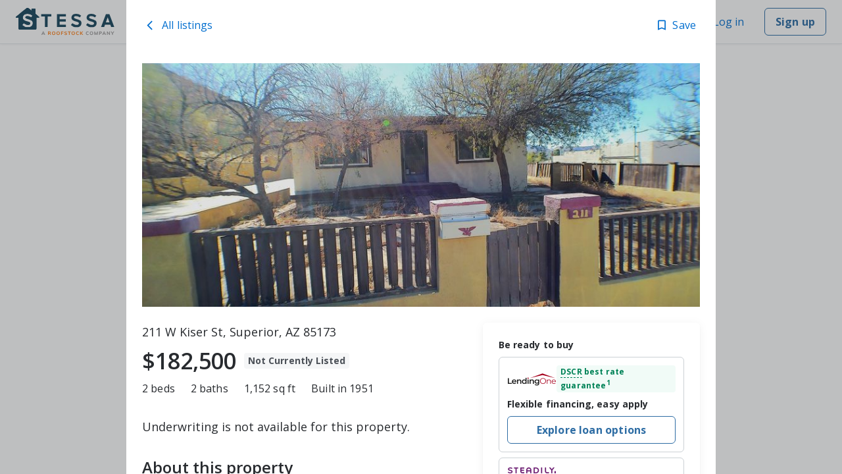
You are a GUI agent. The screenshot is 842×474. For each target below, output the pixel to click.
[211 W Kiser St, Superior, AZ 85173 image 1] (421, 185)
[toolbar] (421, 185)
